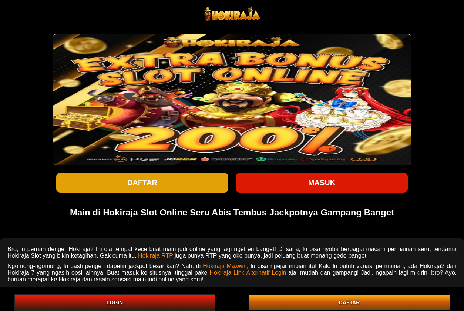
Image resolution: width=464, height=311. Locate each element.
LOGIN (115, 302)
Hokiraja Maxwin (225, 266)
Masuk (321, 182)
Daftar (142, 182)
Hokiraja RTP (155, 256)
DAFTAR (349, 302)
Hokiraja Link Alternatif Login (247, 273)
